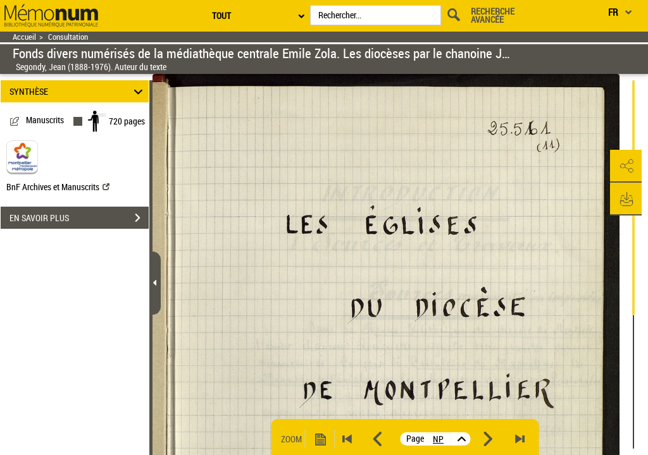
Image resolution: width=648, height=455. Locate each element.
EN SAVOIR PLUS (79, 218)
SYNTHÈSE (78, 91)
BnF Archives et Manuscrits (57, 187)
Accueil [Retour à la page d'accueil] (24, 37)
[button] (626, 166)
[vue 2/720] (438, 439)
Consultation (68, 37)
